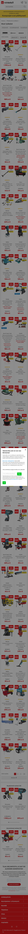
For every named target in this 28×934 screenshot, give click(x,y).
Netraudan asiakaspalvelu (8, 461)
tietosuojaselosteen (14, 479)
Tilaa (19, 474)
